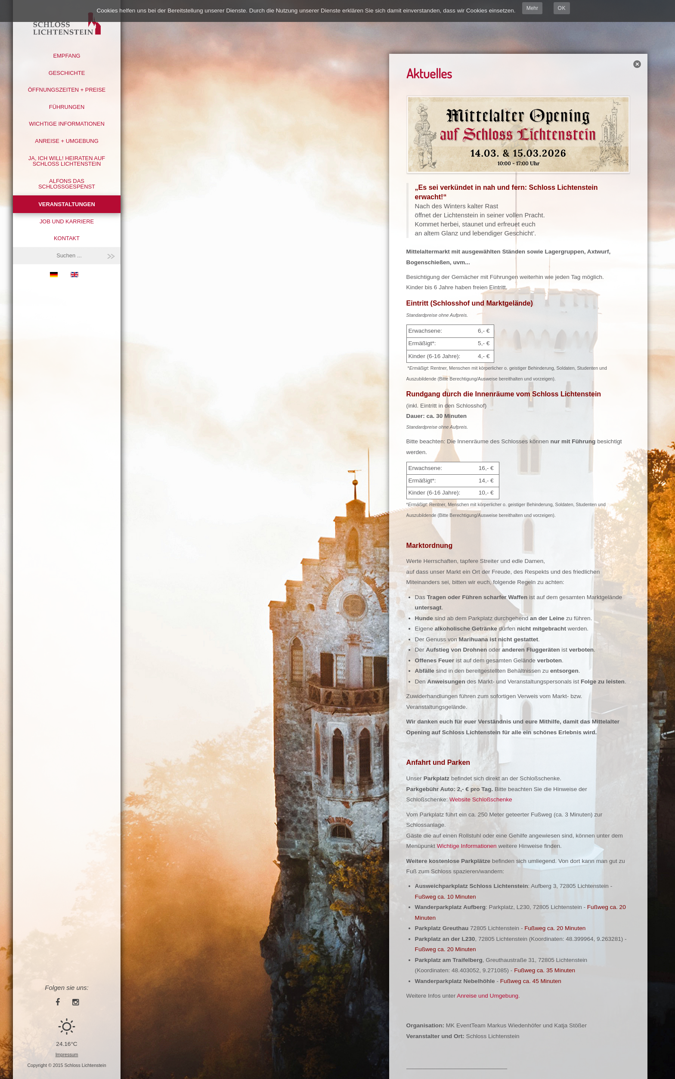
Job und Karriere (67, 221)
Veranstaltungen (66, 204)
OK (562, 8)
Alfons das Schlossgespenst (66, 184)
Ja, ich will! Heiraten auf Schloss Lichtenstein (66, 161)
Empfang (66, 56)
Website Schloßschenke (480, 799)
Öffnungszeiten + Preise (66, 90)
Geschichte (67, 73)
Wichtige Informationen (66, 124)
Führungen (66, 107)
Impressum (67, 1054)
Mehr (532, 8)
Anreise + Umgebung (66, 141)
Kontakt (67, 238)
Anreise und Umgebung (487, 995)
